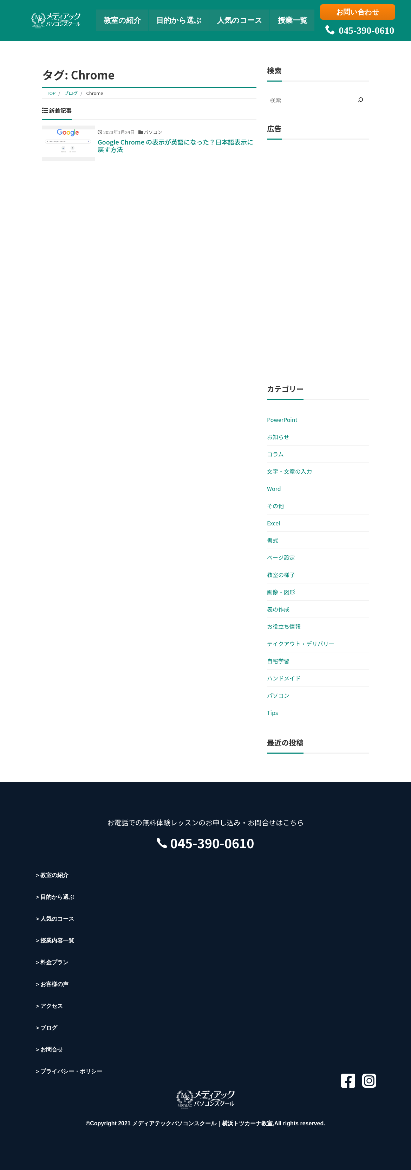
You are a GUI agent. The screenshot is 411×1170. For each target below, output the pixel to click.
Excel (273, 523)
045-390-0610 (358, 28)
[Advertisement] (318, 261)
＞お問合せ (49, 1050)
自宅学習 (278, 661)
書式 (272, 540)
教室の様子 (281, 574)
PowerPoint (282, 419)
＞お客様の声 (51, 984)
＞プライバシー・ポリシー (68, 1071)
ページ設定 (281, 557)
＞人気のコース (54, 919)
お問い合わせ (358, 13)
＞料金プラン (51, 962)
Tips (272, 712)
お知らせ (278, 437)
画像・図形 (281, 592)
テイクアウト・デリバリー (300, 643)
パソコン (278, 695)
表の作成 (278, 609)
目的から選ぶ (178, 19)
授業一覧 (295, 19)
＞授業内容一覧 (54, 941)
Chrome (94, 93)
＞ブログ (46, 1028)
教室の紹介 (119, 19)
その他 (275, 505)
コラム (275, 454)
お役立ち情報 (284, 626)
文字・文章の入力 (289, 471)
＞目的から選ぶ (54, 897)
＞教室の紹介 (51, 875)
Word (274, 488)
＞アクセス (49, 1006)
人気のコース (241, 19)
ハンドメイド (284, 678)
